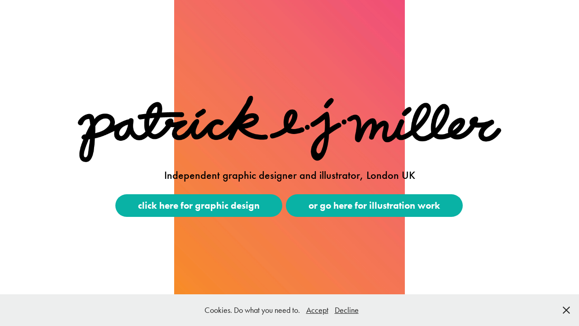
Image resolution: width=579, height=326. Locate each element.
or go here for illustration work (374, 205)
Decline (347, 310)
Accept (317, 310)
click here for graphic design (199, 205)
